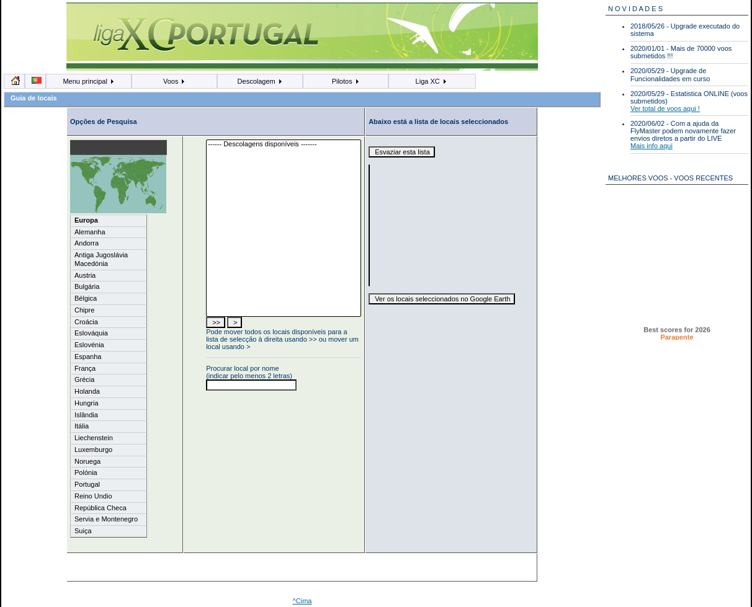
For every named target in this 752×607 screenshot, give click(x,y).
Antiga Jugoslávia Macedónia (101, 259)
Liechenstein (93, 437)
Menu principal (89, 81)
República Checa (100, 508)
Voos (174, 81)
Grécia (84, 379)
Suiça (83, 530)
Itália (81, 426)
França (85, 368)
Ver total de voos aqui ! (665, 108)
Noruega (87, 461)
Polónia (85, 472)
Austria (85, 275)
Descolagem (260, 81)
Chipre (84, 310)
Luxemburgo (93, 449)
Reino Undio (93, 496)
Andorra (86, 243)
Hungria (86, 403)
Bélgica (85, 298)
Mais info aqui (651, 145)
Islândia (86, 415)
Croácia (86, 322)
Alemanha (89, 232)
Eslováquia (91, 333)
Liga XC (431, 81)
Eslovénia (89, 344)
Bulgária (86, 286)
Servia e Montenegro (106, 519)
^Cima (302, 601)
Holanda (87, 391)
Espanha (87, 356)
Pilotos (346, 81)
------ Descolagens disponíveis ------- (283, 144)
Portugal (87, 484)
